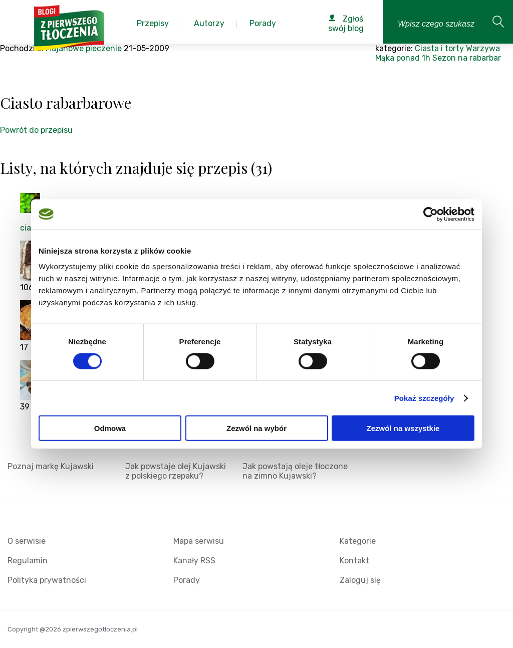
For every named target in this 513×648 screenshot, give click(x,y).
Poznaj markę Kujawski (51, 466)
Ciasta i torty (439, 48)
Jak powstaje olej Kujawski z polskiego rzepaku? (175, 471)
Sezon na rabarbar (466, 58)
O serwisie (27, 541)
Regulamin (28, 560)
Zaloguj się (360, 580)
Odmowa (110, 428)
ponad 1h (413, 58)
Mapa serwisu (198, 541)
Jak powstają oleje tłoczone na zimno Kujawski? (295, 471)
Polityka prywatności (47, 580)
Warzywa (483, 48)
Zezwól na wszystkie (403, 428)
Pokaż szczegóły (424, 397)
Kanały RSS (194, 560)
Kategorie (358, 541)
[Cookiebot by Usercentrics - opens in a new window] (430, 214)
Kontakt (354, 560)
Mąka (384, 58)
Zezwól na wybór (256, 428)
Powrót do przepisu (36, 130)
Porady (186, 580)
